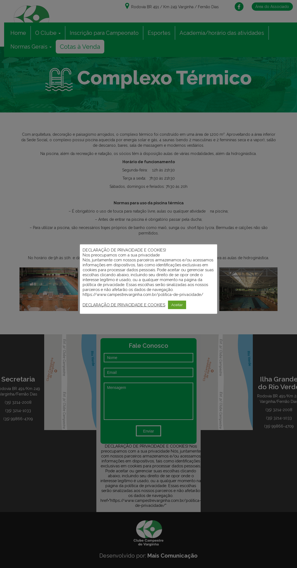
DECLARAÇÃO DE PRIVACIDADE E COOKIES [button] (124, 305)
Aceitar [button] (177, 305)
